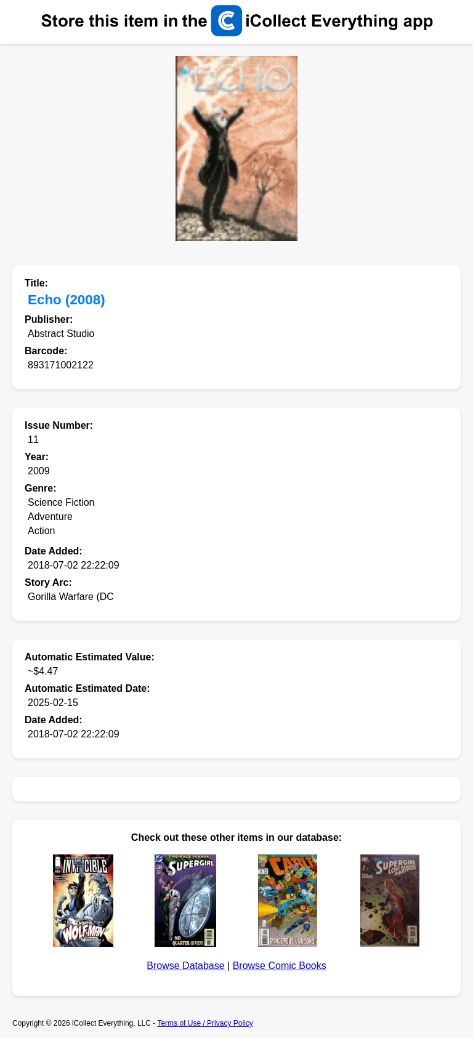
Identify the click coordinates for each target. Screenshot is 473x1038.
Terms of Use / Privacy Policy (205, 1023)
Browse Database (185, 965)
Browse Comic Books (279, 965)
